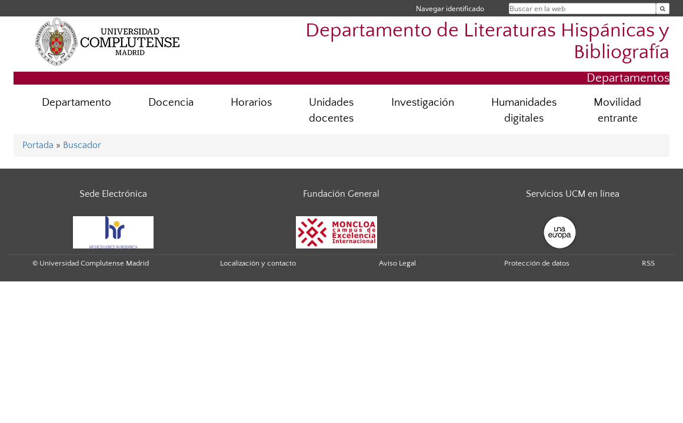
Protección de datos (536, 263)
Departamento (76, 102)
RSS (648, 263)
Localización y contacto (258, 263)
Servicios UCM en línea (572, 194)
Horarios (251, 102)
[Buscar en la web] (662, 8)
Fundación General (341, 194)
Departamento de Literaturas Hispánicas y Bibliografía (487, 41)
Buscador (82, 145)
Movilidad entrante (617, 110)
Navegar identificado (450, 9)
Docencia (171, 102)
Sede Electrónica (113, 194)
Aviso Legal (397, 263)
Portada (38, 145)
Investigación (422, 102)
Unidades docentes (331, 110)
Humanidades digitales (524, 110)
